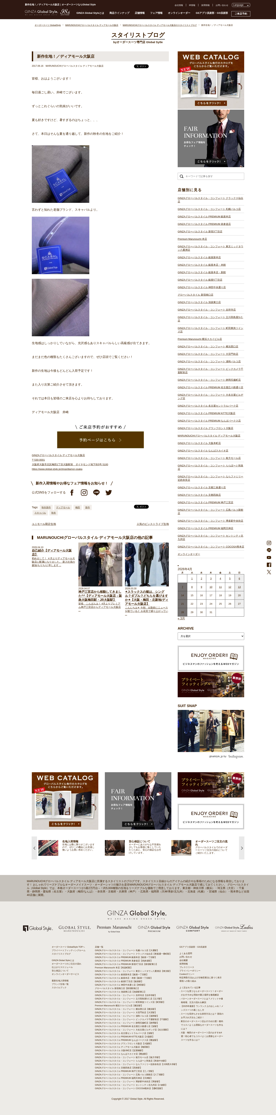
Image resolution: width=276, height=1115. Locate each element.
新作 (87, 507)
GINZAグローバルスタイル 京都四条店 (199, 494)
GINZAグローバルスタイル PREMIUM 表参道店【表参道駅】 (124, 961)
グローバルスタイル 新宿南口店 (195, 294)
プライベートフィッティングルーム (68, 950)
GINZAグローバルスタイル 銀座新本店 (199, 257)
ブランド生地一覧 (60, 984)
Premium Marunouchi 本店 (192, 239)
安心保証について (60, 970)
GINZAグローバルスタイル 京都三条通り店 (202, 487)
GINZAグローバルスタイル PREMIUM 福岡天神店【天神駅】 (124, 1078)
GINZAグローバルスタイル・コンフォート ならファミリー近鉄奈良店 (210, 478)
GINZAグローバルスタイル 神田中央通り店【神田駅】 (120, 985)
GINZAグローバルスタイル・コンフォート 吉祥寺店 (207, 309)
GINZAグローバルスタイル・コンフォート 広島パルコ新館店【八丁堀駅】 (130, 1074)
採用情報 (205, 5)
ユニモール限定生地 (44, 523)
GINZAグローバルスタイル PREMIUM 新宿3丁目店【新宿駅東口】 (126, 964)
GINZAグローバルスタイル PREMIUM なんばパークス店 (209, 420)
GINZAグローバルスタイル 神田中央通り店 (202, 287)
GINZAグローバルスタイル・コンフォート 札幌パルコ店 (209, 209)
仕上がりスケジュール (62, 967)
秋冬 (53, 512)
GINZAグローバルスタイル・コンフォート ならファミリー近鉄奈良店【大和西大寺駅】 (136, 1064)
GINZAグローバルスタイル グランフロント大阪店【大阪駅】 (124, 1043)
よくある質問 (185, 953)
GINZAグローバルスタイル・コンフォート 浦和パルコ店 (209, 361)
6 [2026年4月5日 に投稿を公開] (239, 578)
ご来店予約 (241, 13)
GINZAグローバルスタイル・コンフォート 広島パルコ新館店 (210, 511)
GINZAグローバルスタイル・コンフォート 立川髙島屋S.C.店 (210, 319)
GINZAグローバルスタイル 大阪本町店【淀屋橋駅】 (119, 1050)
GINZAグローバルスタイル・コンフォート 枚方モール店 (209, 458)
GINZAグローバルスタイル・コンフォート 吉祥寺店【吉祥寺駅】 (126, 995)
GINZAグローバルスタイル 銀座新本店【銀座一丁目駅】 (121, 974)
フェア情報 (156, 13)
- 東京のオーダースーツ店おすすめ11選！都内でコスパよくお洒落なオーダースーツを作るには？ (201, 1025)
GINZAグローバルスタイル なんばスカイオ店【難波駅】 (121, 1054)
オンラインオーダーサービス (65, 974)
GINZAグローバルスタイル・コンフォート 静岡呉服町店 (209, 379)
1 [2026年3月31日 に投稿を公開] (192, 578)
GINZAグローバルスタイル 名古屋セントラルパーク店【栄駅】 (125, 1033)
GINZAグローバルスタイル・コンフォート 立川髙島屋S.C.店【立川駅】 (129, 998)
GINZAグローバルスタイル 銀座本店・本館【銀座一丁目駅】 (124, 978)
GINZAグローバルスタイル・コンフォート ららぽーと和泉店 (210, 467)
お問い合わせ (222, 5)
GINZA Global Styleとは (90, 13)
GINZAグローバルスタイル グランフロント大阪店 (205, 428)
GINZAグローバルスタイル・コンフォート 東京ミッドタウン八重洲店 (210, 248)
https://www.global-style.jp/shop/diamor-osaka (57, 469)
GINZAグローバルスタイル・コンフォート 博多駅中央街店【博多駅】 (128, 1081)
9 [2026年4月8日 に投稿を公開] (201, 586)
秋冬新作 (46, 507)
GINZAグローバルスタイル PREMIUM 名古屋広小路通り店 (210, 387)
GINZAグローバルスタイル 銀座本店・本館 (202, 264)
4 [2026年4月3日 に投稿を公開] (220, 578)
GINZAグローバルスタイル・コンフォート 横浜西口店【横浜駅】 (126, 1009)
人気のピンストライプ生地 (153, 523)
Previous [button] (34, 847)
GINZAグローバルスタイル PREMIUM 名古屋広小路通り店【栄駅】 (127, 1026)
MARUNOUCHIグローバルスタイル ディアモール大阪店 (209, 435)
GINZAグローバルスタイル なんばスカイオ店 (203, 450)
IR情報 (192, 5)
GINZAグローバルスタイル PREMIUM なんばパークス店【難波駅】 (127, 1040)
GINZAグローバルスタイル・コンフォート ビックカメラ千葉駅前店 (210, 371)
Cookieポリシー (186, 974)
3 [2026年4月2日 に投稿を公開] (211, 578)
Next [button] (241, 847)
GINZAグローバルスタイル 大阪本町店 (199, 443)
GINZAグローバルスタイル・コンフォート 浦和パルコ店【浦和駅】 (127, 1016)
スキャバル (40, 512)
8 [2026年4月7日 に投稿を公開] (192, 586)
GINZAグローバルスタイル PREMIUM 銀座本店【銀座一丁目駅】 (126, 957)
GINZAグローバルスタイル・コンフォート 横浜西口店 (208, 346)
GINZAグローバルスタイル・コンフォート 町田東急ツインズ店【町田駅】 (130, 1002)
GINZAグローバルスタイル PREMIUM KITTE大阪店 (206, 413)
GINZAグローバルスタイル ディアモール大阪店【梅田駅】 (122, 1047)
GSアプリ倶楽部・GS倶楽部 (212, 13)
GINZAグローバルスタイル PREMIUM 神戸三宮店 (205, 502)
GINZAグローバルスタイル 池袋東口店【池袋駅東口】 (120, 992)
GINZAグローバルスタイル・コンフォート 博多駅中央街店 (210, 520)
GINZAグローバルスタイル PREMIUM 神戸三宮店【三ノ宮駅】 (125, 1071)
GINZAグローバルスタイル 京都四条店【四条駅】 (118, 1067)
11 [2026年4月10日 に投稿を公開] (220, 586)
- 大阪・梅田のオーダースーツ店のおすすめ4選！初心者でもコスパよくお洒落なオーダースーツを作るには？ (201, 1036)
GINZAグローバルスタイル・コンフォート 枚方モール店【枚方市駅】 (128, 1057)
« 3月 (181, 618)
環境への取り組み (187, 981)
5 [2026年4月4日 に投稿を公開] (230, 578)
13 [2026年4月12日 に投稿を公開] (239, 586)
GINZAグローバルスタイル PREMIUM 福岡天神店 (205, 528)
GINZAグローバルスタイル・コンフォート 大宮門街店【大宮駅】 (126, 1012)
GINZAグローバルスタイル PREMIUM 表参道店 (204, 224)
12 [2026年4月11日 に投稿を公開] (229, 586)
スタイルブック (59, 987)
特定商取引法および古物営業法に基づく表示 (200, 977)
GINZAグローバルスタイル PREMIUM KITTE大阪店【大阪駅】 (124, 1036)
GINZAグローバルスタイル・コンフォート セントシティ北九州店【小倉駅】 (131, 1085)
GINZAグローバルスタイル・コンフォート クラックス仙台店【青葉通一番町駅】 (133, 954)
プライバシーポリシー (189, 970)
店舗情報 (140, 13)
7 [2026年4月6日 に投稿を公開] (182, 586)
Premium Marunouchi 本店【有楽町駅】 (113, 967)
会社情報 (179, 5)
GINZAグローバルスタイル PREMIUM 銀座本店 (204, 216)
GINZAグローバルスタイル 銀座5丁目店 (200, 279)
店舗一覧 (99, 947)
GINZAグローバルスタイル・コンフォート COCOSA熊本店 (211, 546)
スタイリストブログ (61, 954)
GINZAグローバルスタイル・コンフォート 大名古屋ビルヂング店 (210, 396)
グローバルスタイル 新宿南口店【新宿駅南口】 (117, 988)
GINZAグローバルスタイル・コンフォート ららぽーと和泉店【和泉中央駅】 (131, 1061)
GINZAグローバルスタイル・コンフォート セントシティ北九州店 (210, 537)
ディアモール (63, 507)
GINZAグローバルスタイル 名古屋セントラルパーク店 (208, 405)
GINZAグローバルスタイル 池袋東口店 (199, 302)
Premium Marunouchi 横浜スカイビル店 (200, 339)
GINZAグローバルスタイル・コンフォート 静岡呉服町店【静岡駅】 (127, 1023)
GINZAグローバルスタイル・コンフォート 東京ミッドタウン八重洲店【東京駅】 (133, 971)
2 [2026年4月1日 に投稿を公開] (201, 578)
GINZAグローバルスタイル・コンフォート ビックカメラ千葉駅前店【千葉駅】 (132, 1019)
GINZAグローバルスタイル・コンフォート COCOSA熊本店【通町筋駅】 (129, 1088)
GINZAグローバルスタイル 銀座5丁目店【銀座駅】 (119, 981)
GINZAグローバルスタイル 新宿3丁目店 (200, 231)
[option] (71, 848)
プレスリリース (186, 967)
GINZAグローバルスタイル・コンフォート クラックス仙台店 (210, 200)
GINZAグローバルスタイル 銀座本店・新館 (202, 272)
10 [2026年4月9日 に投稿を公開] (210, 586)
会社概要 (183, 960)
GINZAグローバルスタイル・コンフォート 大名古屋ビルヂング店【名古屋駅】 (132, 1030)
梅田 (77, 507)
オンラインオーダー (179, 13)
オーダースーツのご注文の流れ (66, 964)
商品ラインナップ (119, 13)
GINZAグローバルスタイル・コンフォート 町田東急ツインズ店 (210, 330)
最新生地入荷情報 (60, 980)
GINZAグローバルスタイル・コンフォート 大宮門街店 (208, 354)
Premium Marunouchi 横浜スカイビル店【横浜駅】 (119, 1005)
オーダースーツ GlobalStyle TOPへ (68, 947)
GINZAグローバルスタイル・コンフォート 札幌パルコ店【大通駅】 (127, 950)
